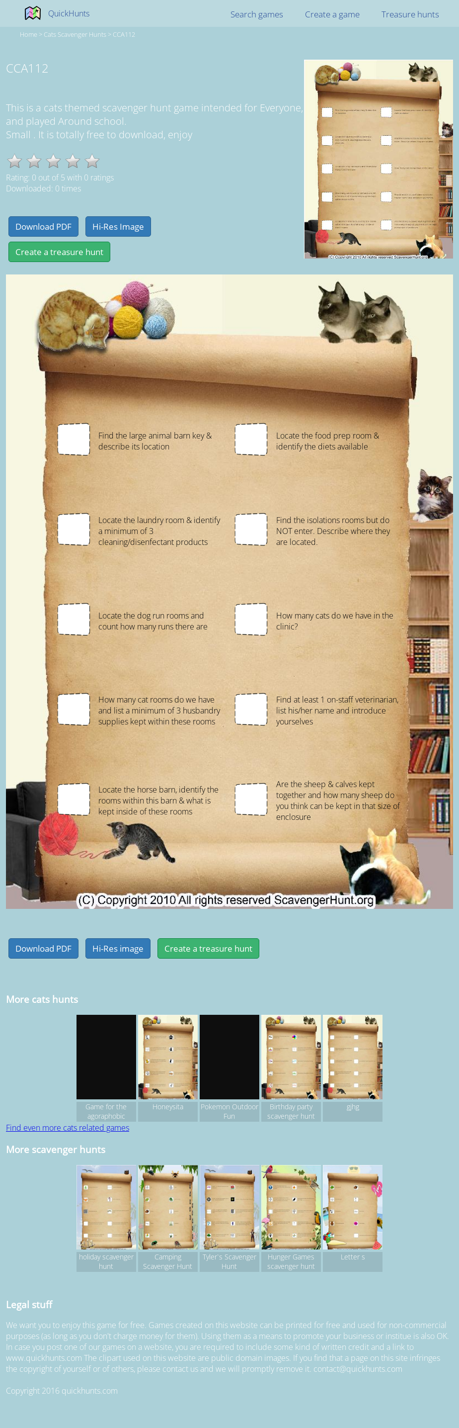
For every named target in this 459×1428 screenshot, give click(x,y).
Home (28, 34)
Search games (256, 14)
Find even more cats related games (67, 1127)
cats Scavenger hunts (75, 34)
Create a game (332, 14)
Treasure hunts (410, 14)
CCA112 (124, 34)
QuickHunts (68, 13)
